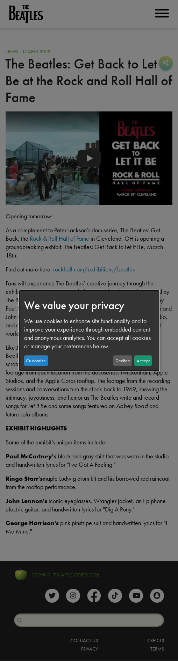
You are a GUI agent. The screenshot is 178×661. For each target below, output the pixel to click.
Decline (122, 360)
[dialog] (89, 330)
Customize (36, 360)
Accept (143, 360)
